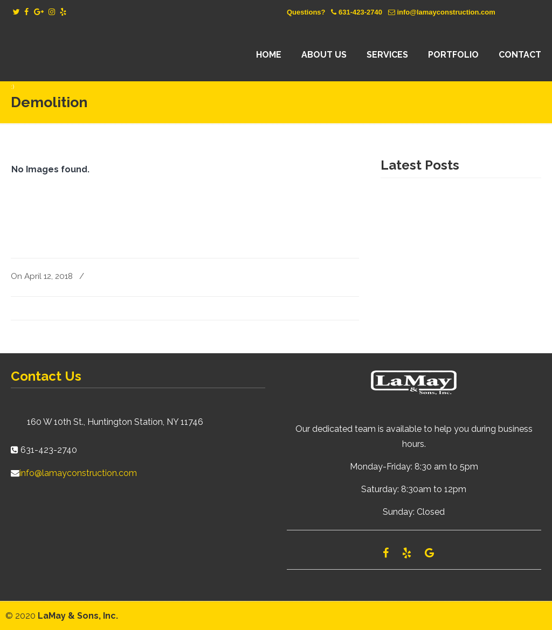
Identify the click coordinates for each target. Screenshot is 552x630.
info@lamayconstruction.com (446, 12)
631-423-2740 (360, 12)
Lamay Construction (105, 55)
